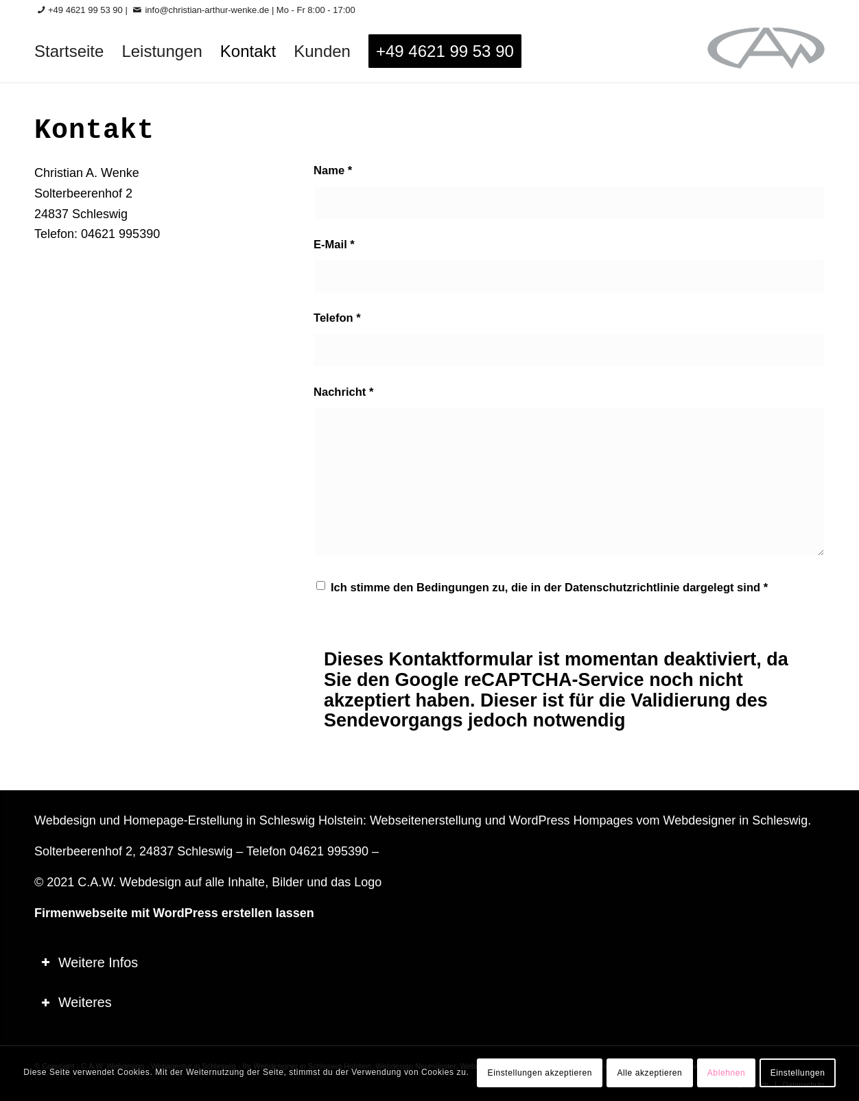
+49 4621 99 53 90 (85, 10)
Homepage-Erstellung (183, 820)
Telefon (337, 317)
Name (333, 170)
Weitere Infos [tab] (89, 962)
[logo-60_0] (766, 51)
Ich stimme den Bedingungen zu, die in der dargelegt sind (549, 587)
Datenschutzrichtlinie (622, 587)
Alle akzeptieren (649, 1073)
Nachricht (343, 392)
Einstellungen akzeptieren (540, 1073)
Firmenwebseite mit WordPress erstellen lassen (174, 913)
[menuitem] (69, 51)
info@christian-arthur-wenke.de (207, 10)
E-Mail (334, 244)
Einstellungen (797, 1073)
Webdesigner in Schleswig (735, 820)
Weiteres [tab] (76, 1002)
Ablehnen (726, 1073)
